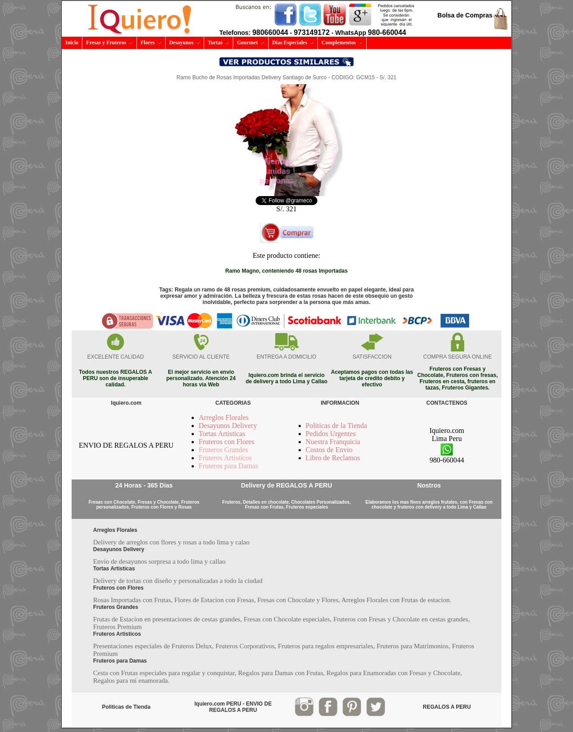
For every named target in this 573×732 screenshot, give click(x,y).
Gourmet (251, 42)
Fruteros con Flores (226, 441)
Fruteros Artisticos (225, 458)
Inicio (71, 42)
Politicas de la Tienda (336, 425)
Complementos (342, 42)
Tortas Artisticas (222, 433)
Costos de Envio (329, 450)
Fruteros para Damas (228, 466)
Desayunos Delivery (228, 425)
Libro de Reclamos (333, 458)
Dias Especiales (293, 42)
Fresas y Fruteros (109, 42)
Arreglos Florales (224, 417)
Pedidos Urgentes (331, 433)
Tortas (218, 42)
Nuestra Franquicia (333, 441)
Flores (151, 42)
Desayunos (185, 42)
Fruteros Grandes (223, 450)
